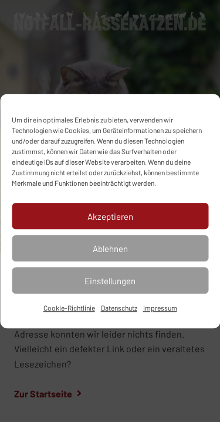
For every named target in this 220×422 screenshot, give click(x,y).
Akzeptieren (110, 216)
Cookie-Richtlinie (69, 308)
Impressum (160, 308)
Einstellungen (110, 280)
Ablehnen (110, 248)
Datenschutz (119, 308)
